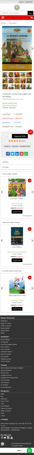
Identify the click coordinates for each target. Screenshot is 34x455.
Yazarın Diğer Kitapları (9, 174)
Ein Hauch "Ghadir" (17, 198)
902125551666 (5, 430)
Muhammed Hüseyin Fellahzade (17, 252)
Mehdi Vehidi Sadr (17, 203)
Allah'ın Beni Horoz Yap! (17, 295)
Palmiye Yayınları (17, 302)
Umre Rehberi (17, 247)
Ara (30, 13)
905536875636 (15, 430)
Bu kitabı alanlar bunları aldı (11, 271)
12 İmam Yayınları (17, 205)
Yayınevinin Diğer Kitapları (11, 222)
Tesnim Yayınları (17, 254)
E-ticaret (14, 450)
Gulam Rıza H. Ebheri (17, 300)
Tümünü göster (27, 215)
